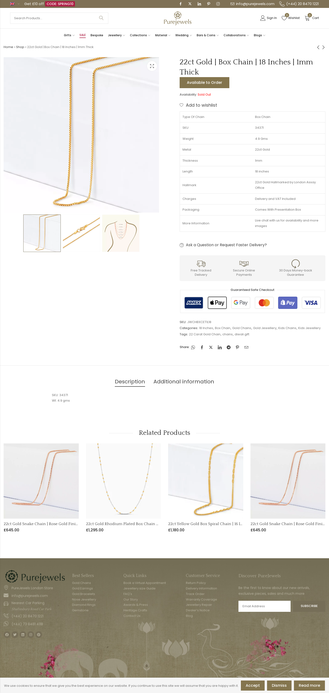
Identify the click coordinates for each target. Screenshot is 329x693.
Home (8, 47)
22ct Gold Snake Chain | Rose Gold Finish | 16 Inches (52, 524)
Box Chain (222, 328)
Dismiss (279, 685)
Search (101, 18)
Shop (20, 47)
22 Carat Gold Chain (204, 334)
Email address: (264, 606)
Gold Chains (241, 328)
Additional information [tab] (183, 381)
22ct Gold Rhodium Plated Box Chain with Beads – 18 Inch (140, 524)
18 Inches (206, 328)
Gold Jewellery (264, 328)
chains (227, 334)
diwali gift (242, 334)
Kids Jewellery (309, 328)
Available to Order (204, 82)
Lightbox (152, 66)
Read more (309, 685)
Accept (253, 685)
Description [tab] (130, 381)
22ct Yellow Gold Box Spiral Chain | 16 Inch (208, 524)
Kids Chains (287, 328)
